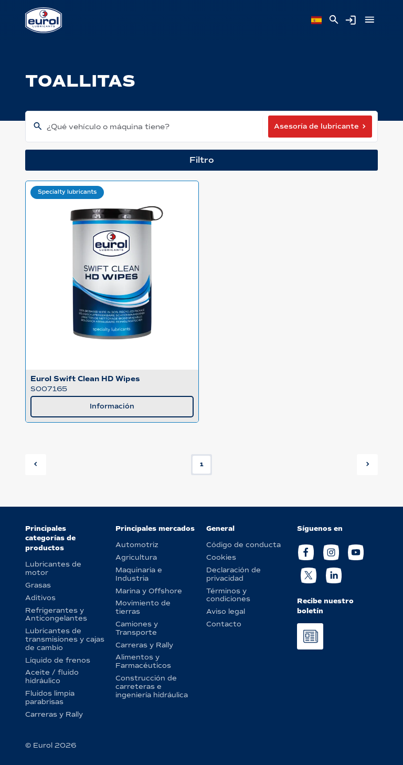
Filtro (201, 160)
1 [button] (202, 464)
